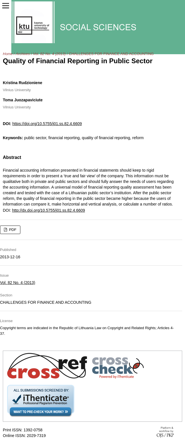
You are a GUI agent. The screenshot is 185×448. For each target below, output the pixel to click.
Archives (23, 54)
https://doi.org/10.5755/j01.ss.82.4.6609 (47, 123)
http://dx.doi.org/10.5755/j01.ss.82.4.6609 (48, 210)
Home (8, 54)
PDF (12, 230)
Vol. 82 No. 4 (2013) (49, 54)
